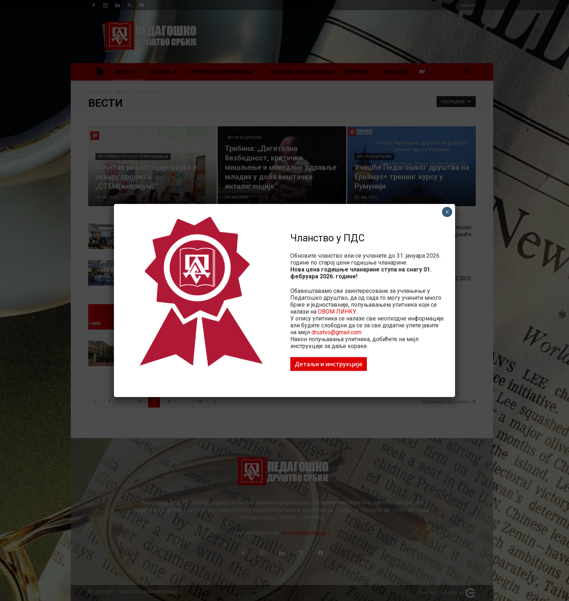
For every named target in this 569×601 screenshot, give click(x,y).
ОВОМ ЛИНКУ (337, 311)
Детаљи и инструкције (329, 364)
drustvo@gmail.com (336, 332)
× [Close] (447, 212)
